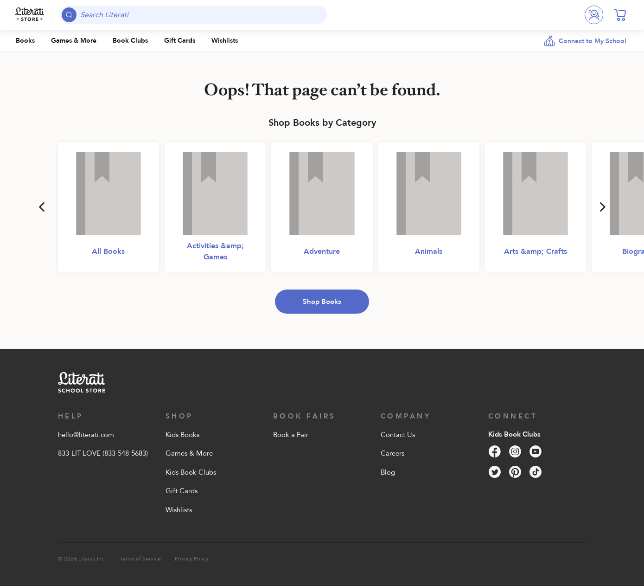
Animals (428, 251)
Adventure (322, 251)
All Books (108, 251)
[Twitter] (494, 471)
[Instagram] (515, 451)
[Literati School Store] (30, 14)
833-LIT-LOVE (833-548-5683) (103, 453)
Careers (392, 453)
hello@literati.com (86, 434)
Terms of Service (140, 558)
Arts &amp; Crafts (535, 251)
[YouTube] (535, 451)
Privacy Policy (192, 558)
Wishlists (179, 510)
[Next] (602, 207)
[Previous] (41, 207)
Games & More (189, 453)
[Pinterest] (515, 471)
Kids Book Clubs (191, 472)
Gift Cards (182, 491)
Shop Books (322, 301)
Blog (388, 472)
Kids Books (182, 434)
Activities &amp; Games (215, 251)
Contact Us (398, 434)
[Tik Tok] (535, 471)
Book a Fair (290, 434)
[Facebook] (494, 451)
